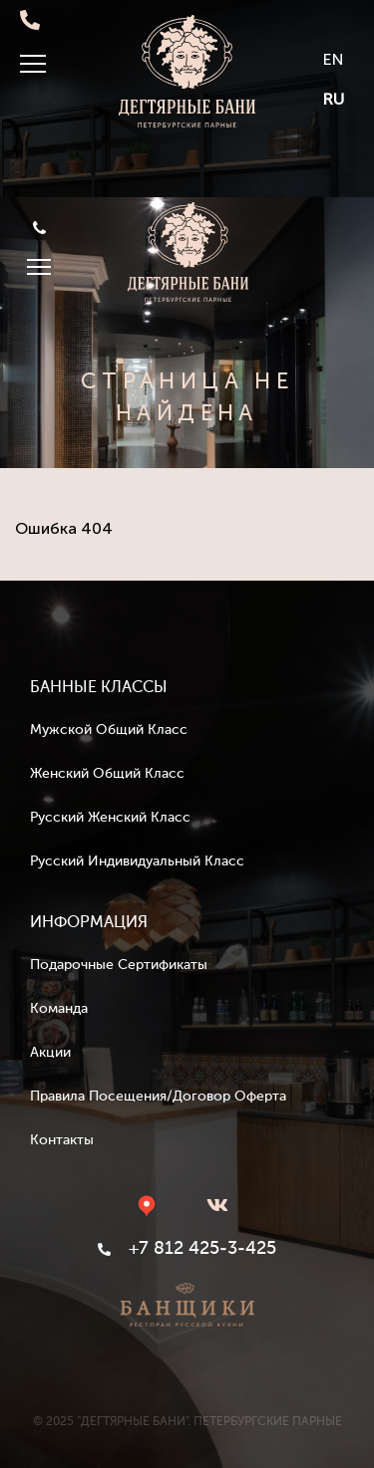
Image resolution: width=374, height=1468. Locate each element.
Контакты (62, 1140)
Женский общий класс (107, 774)
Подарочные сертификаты (118, 965)
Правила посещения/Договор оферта (158, 1096)
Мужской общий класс (108, 730)
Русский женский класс (110, 818)
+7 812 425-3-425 (39, 227)
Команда (59, 1009)
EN (333, 59)
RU (333, 99)
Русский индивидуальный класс (137, 861)
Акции (50, 1053)
